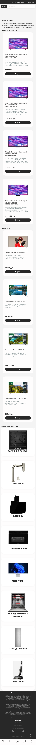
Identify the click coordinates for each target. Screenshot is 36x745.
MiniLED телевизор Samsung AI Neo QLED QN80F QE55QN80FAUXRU (16, 153)
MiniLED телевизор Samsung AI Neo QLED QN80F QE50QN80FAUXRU (16, 104)
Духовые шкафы (18, 548)
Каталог (4, 6)
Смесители (18, 483)
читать (23, 717)
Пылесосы (18, 681)
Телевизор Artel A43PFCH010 (15, 350)
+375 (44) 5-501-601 (18, 724)
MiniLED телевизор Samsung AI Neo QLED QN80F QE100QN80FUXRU (16, 56)
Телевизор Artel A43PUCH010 (15, 398)
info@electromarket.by (18, 725)
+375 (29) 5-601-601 (18, 722)
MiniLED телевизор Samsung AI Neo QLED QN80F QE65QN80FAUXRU (16, 202)
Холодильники (18, 649)
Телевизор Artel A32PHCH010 (15, 301)
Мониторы (18, 581)
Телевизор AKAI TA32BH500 (15, 252)
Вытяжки (18, 516)
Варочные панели (18, 451)
